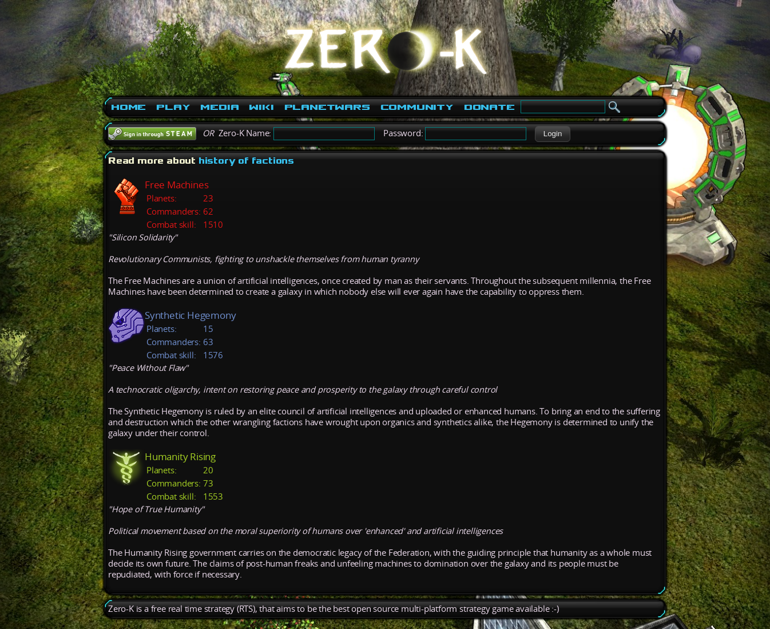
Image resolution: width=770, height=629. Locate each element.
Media (219, 107)
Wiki (261, 107)
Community (417, 107)
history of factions (246, 161)
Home (128, 107)
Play (173, 107)
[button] (552, 134)
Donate (489, 107)
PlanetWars (327, 107)
